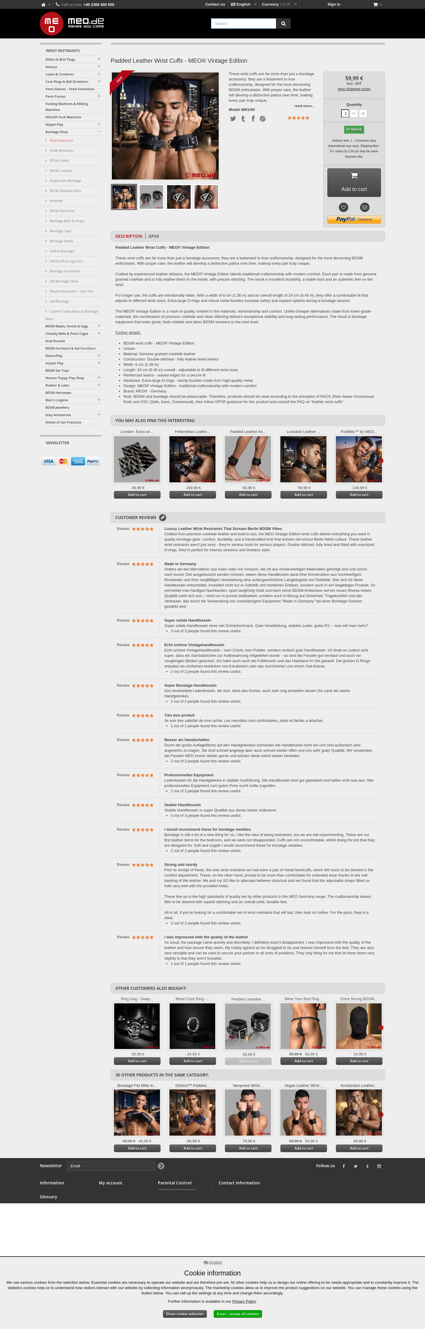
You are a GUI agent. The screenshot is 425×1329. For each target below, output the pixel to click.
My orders (108, 1193)
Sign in (334, 4)
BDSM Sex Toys (57, 370)
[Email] (65, 454)
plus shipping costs (354, 89)
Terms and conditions (59, 1221)
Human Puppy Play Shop (64, 378)
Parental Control (173, 1220)
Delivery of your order (60, 1242)
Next (381, 460)
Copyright (49, 1249)
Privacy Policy (244, 1301)
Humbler (56, 200)
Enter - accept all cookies (238, 1313)
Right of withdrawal (57, 1235)
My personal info (114, 1214)
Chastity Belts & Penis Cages (66, 333)
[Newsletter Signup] (95, 454)
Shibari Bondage (61, 251)
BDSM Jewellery (57, 407)
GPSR (153, 236)
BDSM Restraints (62, 210)
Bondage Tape (60, 231)
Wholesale (49, 1214)
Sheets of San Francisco (63, 422)
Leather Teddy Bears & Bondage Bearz (71, 315)
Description (128, 236)
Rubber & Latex (57, 385)
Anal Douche (55, 341)
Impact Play (54, 363)
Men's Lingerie (56, 400)
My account (110, 1183)
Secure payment (54, 1228)
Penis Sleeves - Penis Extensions (69, 89)
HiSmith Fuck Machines (63, 117)
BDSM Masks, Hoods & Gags (66, 326)
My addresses (111, 1207)
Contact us (215, 4)
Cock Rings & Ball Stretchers (66, 81)
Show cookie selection (185, 1313)
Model (234, 110)
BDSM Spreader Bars (65, 190)
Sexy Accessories (58, 415)
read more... (304, 105)
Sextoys (51, 66)
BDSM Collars (59, 160)
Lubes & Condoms (59, 74)
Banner (46, 1207)
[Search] (283, 23)
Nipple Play (54, 124)
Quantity (354, 104)
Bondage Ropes (61, 241)
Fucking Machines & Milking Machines (66, 106)
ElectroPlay (54, 355)
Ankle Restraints (61, 150)
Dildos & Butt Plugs (60, 59)
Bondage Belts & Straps (67, 221)
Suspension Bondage (65, 180)
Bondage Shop (56, 132)
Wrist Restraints (61, 140)
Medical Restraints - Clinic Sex (71, 291)
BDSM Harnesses (58, 392)
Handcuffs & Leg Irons (66, 261)
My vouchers (110, 1221)
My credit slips (112, 1200)
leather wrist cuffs (327, 402)
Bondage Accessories (65, 271)
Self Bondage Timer (63, 281)
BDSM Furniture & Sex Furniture (70, 348)
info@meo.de (252, 1224)
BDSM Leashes (60, 170)
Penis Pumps (55, 96)
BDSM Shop (51, 1200)
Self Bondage (59, 301)
